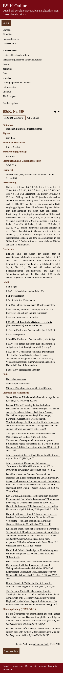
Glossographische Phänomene (17, 82)
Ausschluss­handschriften (17, 55)
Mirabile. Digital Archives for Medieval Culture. (29, 388)
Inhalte (6, 64)
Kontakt (6, 666)
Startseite (7, 30)
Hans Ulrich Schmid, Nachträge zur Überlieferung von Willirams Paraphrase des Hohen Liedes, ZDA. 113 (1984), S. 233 (32, 553)
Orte (5, 73)
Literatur (7, 91)
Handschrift (14, 118)
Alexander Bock (41, 644)
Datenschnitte (9, 43)
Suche (6, 23)
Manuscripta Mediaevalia (18, 383)
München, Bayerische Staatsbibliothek (24, 129)
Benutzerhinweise (11, 39)
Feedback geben (10, 103)
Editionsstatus (9, 87)
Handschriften (10, 50)
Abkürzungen (9, 96)
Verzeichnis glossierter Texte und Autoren (22, 59)
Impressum (18, 666)
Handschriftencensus (16, 379)
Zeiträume (7, 69)
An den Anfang (11, 651)
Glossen (33, 118)
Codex (13, 178)
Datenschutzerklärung (35, 666)
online (14, 491)
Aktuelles (7, 34)
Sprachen (7, 78)
